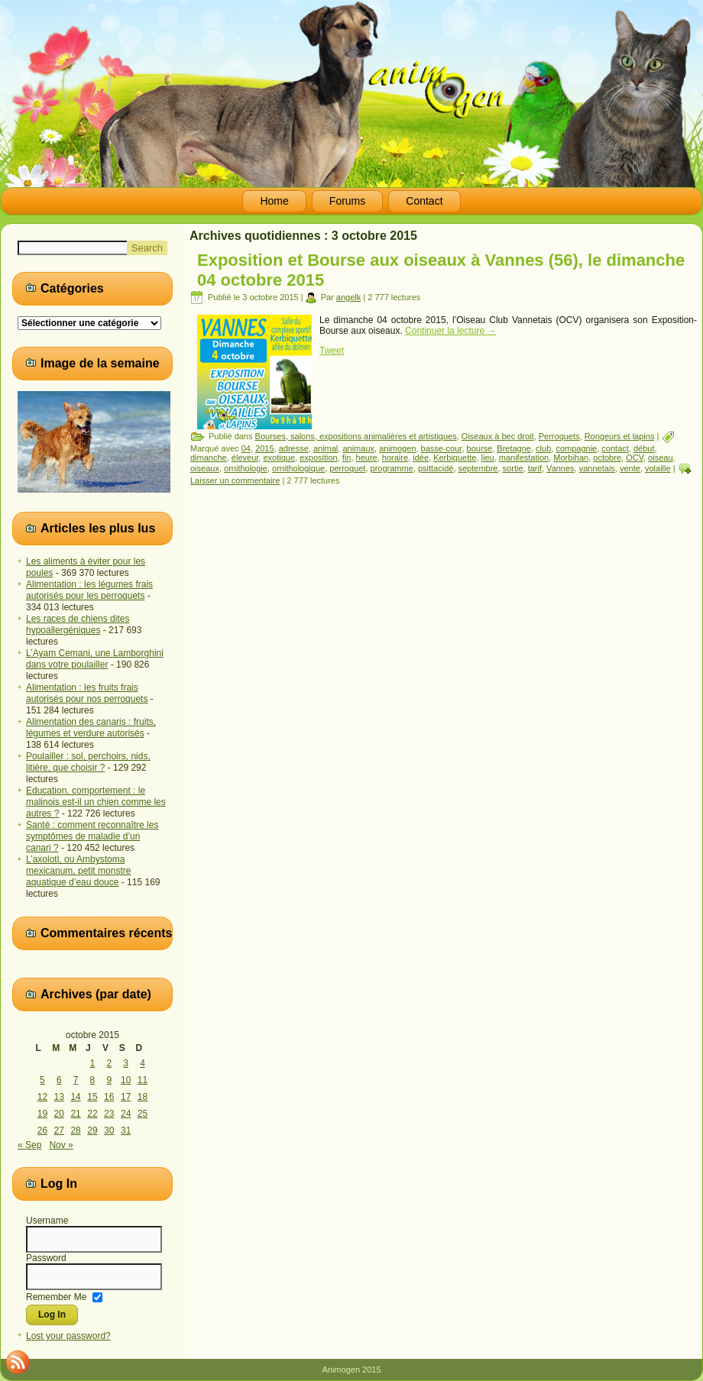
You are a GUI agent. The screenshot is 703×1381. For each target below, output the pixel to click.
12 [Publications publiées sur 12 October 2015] (42, 1097)
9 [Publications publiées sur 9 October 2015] (109, 1080)
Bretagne (514, 448)
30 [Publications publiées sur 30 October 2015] (109, 1130)
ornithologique (298, 468)
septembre (478, 468)
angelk (348, 297)
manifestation (524, 457)
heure (366, 457)
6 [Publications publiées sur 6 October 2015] (59, 1080)
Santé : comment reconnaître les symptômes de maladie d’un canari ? (92, 836)
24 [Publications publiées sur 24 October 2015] (126, 1113)
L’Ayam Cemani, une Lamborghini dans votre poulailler (95, 659)
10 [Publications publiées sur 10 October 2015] (126, 1080)
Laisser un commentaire (235, 480)
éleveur (245, 457)
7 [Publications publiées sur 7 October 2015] (76, 1080)
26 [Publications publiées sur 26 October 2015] (42, 1130)
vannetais (597, 468)
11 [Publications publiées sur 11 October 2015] (142, 1080)
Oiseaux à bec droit (498, 436)
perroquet (347, 468)
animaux (358, 448)
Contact (424, 201)
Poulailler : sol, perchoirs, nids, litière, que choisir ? (88, 762)
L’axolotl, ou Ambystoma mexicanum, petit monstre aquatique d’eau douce (78, 871)
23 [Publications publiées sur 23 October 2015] (109, 1113)
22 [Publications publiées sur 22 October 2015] (92, 1113)
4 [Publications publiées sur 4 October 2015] (142, 1063)
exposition (319, 457)
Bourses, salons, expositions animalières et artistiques (356, 436)
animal (325, 448)
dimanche (208, 457)
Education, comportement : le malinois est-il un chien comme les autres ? (96, 802)
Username (47, 1220)
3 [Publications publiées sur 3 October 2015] (125, 1063)
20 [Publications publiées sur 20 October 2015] (59, 1113)
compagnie (576, 448)
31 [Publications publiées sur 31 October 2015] (126, 1130)
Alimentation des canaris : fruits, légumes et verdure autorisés (91, 727)
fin (347, 457)
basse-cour (441, 448)
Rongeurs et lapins (620, 436)
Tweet (331, 350)
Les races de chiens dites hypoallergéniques (77, 624)
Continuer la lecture (450, 330)
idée (421, 457)
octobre (607, 457)
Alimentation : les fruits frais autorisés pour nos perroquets (86, 693)
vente (630, 468)
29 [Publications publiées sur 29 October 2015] (92, 1130)
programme (392, 468)
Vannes (560, 468)
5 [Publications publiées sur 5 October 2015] (42, 1080)
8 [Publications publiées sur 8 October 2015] (93, 1080)
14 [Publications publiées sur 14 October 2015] (75, 1097)
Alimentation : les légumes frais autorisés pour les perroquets (89, 590)
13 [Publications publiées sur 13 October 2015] (59, 1097)
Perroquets (559, 436)
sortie (513, 468)
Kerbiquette (454, 457)
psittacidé (435, 468)
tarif (535, 468)
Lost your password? (68, 1336)
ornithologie (245, 468)
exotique (279, 457)
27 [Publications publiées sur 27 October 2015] (59, 1130)
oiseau (660, 457)
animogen (397, 448)
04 (246, 448)
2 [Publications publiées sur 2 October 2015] (109, 1063)
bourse (480, 448)
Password (46, 1258)
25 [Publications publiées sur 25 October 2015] (142, 1113)
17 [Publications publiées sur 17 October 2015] (126, 1097)
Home (274, 201)
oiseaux (204, 468)
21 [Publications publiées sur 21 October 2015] (75, 1113)
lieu (487, 457)
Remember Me (56, 1296)
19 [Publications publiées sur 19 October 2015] (42, 1113)
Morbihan (570, 457)
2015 (264, 448)
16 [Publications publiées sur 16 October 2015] (109, 1097)
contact (614, 448)
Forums (347, 201)
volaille (658, 468)
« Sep (29, 1145)
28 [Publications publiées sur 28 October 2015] (75, 1130)
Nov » (61, 1145)
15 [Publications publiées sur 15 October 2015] (92, 1097)
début (644, 448)
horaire (395, 457)
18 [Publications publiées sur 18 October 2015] (142, 1097)
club (543, 448)
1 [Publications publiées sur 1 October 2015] (93, 1063)
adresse (294, 448)
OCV (634, 457)
